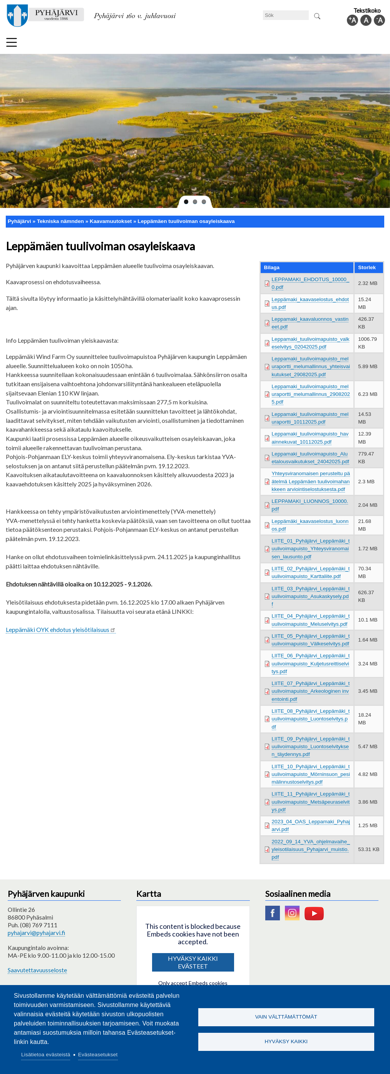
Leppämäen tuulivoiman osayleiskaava (186, 221)
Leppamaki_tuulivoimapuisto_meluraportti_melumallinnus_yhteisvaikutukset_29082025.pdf (311, 366)
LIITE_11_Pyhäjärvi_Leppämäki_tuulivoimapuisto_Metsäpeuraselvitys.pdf (311, 802)
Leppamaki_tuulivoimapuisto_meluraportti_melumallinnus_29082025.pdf (311, 394)
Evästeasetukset (98, 1054)
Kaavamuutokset (111, 221)
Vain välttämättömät (286, 1017)
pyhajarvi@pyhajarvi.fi (36, 932)
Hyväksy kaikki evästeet (193, 962)
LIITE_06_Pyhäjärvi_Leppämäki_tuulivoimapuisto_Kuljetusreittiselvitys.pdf (311, 663)
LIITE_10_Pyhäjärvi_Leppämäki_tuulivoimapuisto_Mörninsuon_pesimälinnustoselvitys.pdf (311, 774)
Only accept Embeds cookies (193, 983)
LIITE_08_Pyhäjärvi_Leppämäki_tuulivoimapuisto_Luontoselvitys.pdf (311, 719)
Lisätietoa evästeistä (45, 1054)
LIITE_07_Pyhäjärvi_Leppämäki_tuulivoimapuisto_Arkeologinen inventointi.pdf (311, 691)
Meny (11, 42)
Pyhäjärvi (19, 221)
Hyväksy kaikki (286, 1042)
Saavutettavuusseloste (37, 970)
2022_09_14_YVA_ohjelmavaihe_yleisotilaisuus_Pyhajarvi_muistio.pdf (311, 849)
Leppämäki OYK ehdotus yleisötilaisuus (61, 629)
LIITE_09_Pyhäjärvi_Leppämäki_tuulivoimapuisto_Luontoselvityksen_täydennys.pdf (311, 746)
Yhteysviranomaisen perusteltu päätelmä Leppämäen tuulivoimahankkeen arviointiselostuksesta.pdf (311, 481)
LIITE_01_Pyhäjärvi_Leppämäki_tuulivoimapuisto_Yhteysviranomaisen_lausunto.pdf (311, 549)
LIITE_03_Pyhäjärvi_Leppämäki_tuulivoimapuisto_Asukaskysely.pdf (311, 596)
